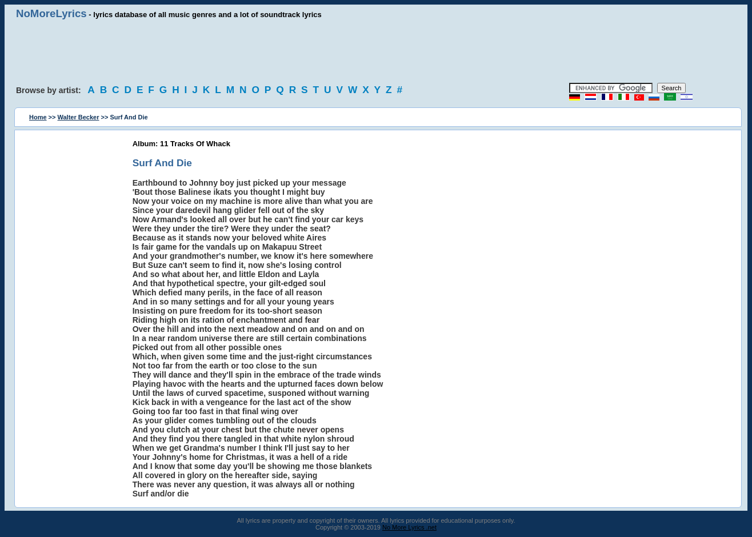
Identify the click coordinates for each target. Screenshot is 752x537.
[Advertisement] (376, 51)
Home (38, 117)
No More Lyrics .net (409, 527)
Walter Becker (78, 117)
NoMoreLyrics (51, 13)
